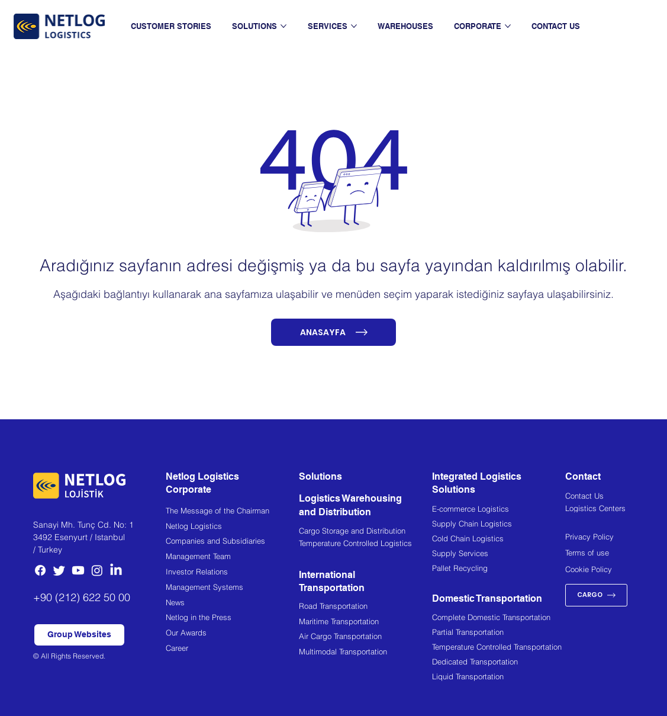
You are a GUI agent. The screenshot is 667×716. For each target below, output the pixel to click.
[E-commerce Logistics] (498, 510)
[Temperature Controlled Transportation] (498, 648)
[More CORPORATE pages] (508, 26)
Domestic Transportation (487, 598)
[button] (79, 635)
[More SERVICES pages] (354, 26)
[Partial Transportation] (498, 633)
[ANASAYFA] (334, 332)
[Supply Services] (498, 555)
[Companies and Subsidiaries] (232, 542)
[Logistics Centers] (599, 509)
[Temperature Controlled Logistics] (365, 545)
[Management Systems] (232, 588)
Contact (583, 476)
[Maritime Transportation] (365, 623)
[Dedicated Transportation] (498, 663)
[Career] (232, 649)
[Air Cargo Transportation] (365, 637)
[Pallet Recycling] (498, 569)
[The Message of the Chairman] (232, 512)
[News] (232, 604)
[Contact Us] (599, 497)
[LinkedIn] (116, 570)
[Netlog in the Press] (232, 618)
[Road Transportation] (365, 607)
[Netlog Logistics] (232, 527)
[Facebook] (40, 570)
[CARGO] (596, 595)
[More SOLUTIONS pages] (283, 26)
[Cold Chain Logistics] (498, 540)
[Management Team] (232, 557)
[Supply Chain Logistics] (498, 525)
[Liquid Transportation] (498, 678)
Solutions (320, 476)
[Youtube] (78, 570)
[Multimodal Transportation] (365, 653)
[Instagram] (97, 570)
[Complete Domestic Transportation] (498, 619)
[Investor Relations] (232, 573)
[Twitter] (59, 570)
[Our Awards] (232, 634)
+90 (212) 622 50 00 (81, 597)
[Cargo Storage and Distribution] (365, 532)
